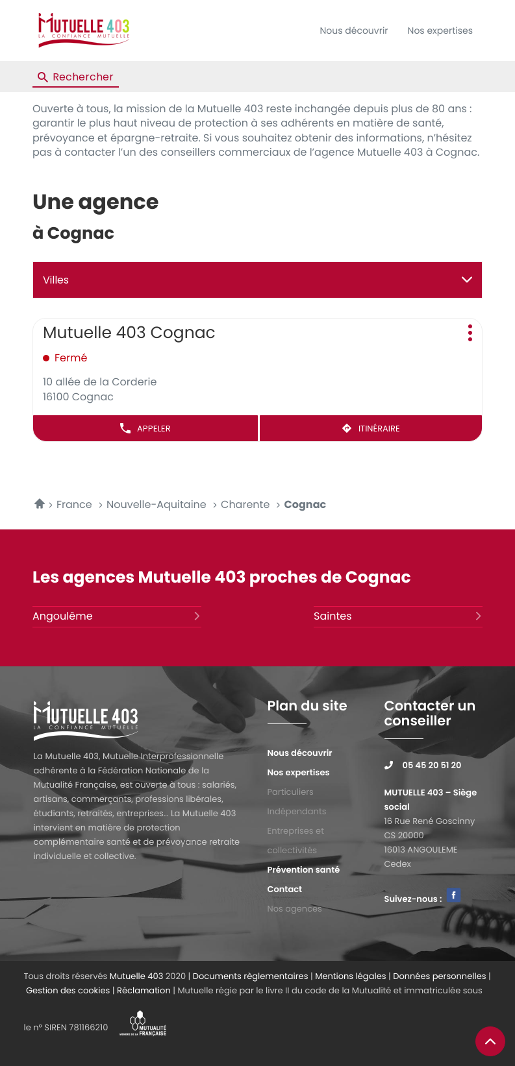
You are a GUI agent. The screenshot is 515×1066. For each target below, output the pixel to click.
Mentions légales (350, 976)
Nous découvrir (354, 30)
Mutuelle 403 (137, 976)
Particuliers (291, 792)
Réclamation (144, 990)
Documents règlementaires (250, 976)
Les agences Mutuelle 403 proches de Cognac (221, 577)
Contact (285, 889)
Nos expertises (440, 30)
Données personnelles (439, 976)
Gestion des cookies (68, 990)
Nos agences (295, 908)
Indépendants (297, 811)
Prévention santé (304, 870)
